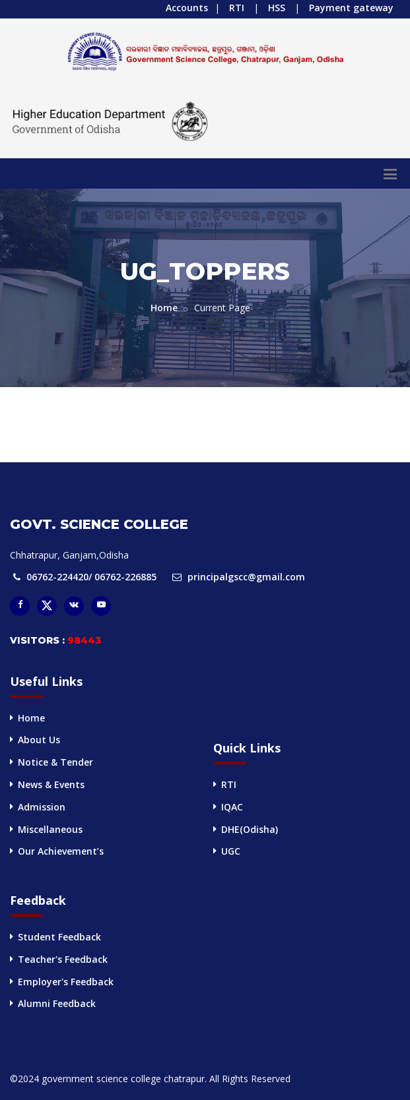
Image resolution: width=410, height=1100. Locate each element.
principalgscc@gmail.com (246, 576)
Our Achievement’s (61, 851)
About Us (39, 739)
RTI (236, 7)
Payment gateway (351, 7)
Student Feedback (59, 937)
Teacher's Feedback (63, 959)
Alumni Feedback (57, 1003)
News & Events (51, 784)
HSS (276, 7)
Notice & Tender (55, 762)
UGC (230, 851)
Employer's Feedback (66, 981)
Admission (41, 807)
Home (164, 307)
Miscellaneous (50, 829)
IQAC (232, 807)
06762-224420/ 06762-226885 (91, 576)
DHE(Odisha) (249, 829)
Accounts (187, 7)
